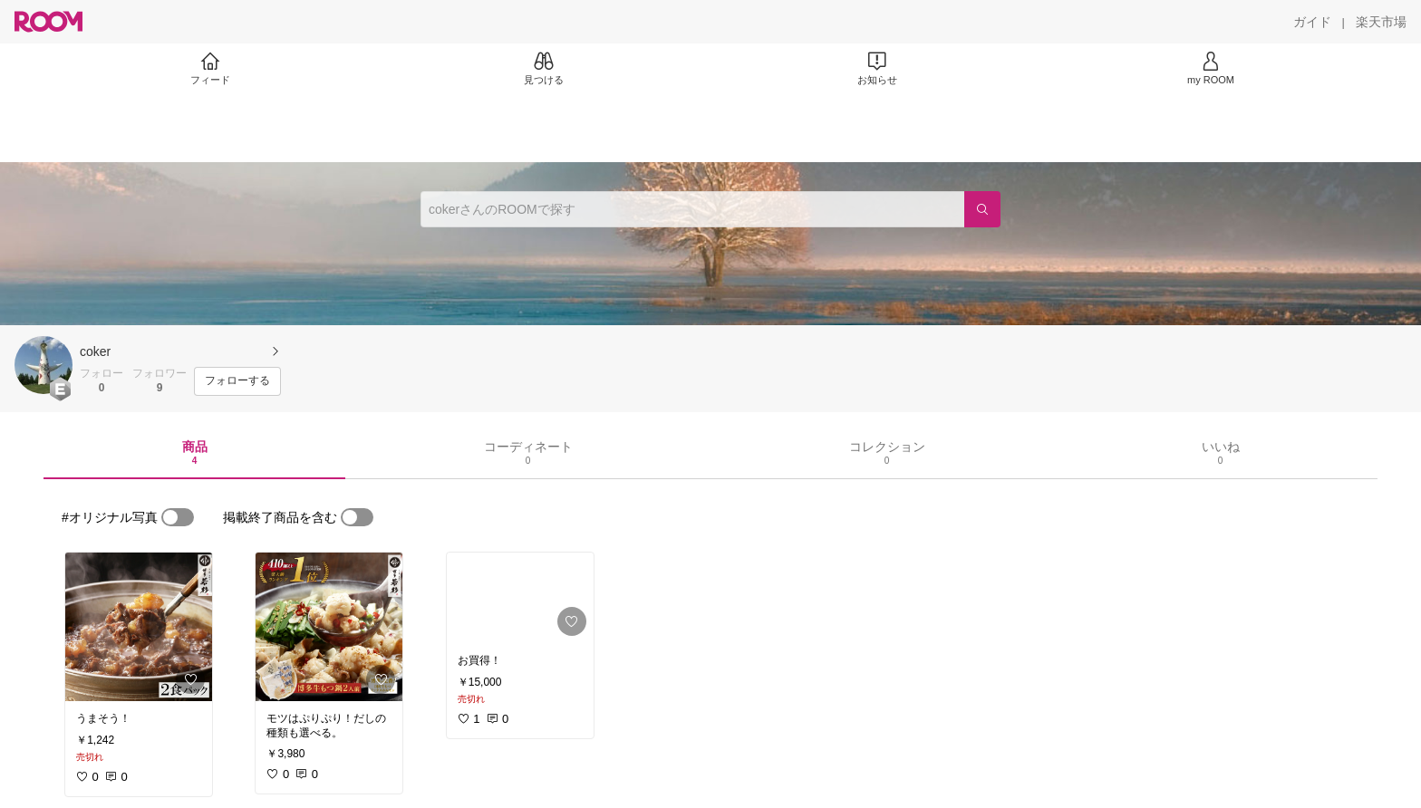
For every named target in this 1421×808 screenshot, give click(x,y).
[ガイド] (1312, 22)
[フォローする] (237, 381)
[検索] (982, 209)
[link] (138, 627)
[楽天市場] (1381, 22)
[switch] (177, 517)
